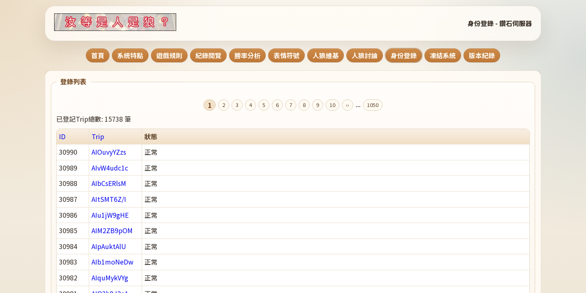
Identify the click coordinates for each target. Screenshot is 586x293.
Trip (98, 136)
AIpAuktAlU (109, 246)
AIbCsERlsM (109, 183)
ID (62, 136)
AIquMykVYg (110, 277)
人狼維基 (326, 55)
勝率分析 (247, 55)
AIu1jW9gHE (110, 215)
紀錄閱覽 (208, 55)
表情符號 (286, 55)
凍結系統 (443, 55)
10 (332, 105)
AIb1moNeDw (112, 262)
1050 (372, 105)
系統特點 (130, 55)
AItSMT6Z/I (109, 199)
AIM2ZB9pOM (112, 230)
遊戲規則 (169, 55)
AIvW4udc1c (110, 168)
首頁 (97, 55)
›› (347, 105)
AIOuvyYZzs (109, 152)
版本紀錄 (482, 55)
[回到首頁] (125, 22)
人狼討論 (365, 55)
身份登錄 (404, 55)
